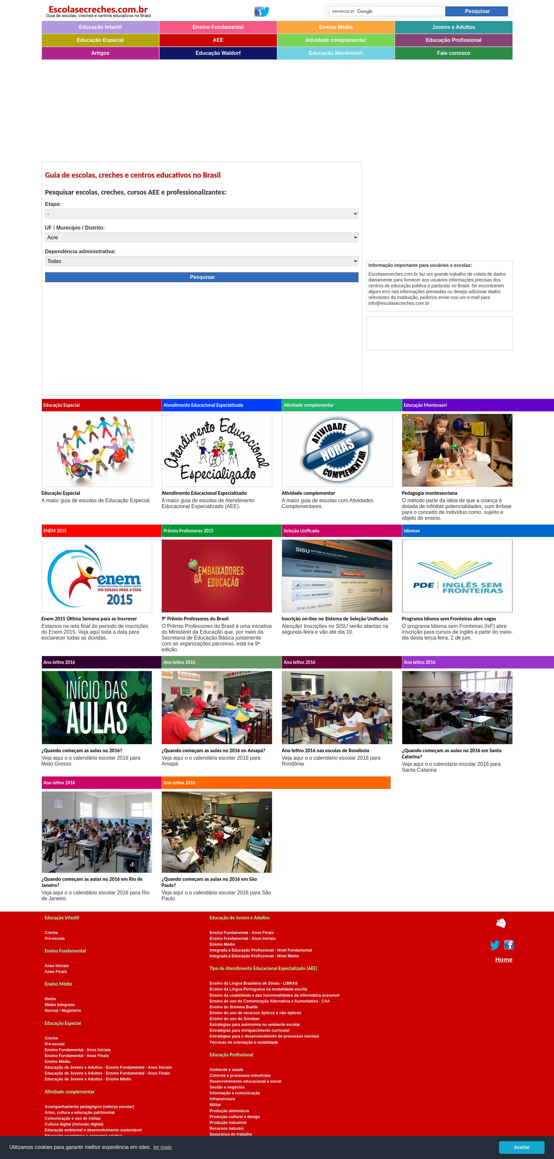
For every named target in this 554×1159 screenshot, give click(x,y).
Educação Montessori (336, 53)
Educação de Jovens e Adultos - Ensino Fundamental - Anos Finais (107, 1073)
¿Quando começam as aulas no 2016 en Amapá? (213, 750)
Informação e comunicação (235, 1093)
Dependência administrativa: (80, 251)
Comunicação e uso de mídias (73, 1118)
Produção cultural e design (235, 1117)
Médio (50, 999)
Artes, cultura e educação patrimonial (80, 1112)
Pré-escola (55, 938)
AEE (218, 40)
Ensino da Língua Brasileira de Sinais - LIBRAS (254, 983)
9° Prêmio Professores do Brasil (194, 619)
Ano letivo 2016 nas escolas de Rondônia (325, 750)
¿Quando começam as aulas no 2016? (82, 750)
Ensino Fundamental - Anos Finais (77, 1055)
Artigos (100, 53)
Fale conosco (453, 53)
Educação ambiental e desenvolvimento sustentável (93, 1130)
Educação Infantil (100, 27)
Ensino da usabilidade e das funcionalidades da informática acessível (275, 995)
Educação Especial (100, 40)
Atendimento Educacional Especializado (204, 493)
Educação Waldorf (218, 53)
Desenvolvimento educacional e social (245, 1081)
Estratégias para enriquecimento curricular (250, 1030)
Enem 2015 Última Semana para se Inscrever (89, 619)
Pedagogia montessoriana (429, 493)
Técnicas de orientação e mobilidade (244, 1042)
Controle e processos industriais (240, 1075)
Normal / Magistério (63, 1010)
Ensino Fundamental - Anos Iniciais (78, 1050)
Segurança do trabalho (231, 1134)
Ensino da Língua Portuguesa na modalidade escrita (258, 989)
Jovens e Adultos (453, 27)
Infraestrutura (222, 1099)
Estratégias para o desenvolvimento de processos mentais (264, 1036)
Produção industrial (228, 1122)
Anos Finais (56, 971)
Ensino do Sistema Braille (234, 1007)
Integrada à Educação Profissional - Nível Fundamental (261, 950)
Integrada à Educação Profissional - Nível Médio (254, 956)
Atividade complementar (336, 40)
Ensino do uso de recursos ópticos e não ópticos (256, 1013)
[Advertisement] (237, 108)
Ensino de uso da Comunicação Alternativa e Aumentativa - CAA (270, 1001)
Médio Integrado (60, 1005)
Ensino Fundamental (218, 27)
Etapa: (53, 204)
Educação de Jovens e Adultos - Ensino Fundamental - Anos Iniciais (108, 1067)
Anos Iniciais (57, 966)
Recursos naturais (227, 1128)
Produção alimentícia (229, 1111)
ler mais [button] (162, 1147)
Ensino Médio (336, 27)
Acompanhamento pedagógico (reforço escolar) (89, 1106)
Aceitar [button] (522, 1147)
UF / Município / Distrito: (75, 228)
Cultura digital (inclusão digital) (74, 1124)
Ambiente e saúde (226, 1069)
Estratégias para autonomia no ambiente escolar (255, 1024)
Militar (215, 1105)
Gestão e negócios (227, 1087)
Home (503, 960)
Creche (51, 932)
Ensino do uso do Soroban (235, 1018)
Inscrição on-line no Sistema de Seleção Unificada (335, 619)
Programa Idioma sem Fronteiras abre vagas (449, 619)
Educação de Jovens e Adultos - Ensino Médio (88, 1079)
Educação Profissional (454, 40)
